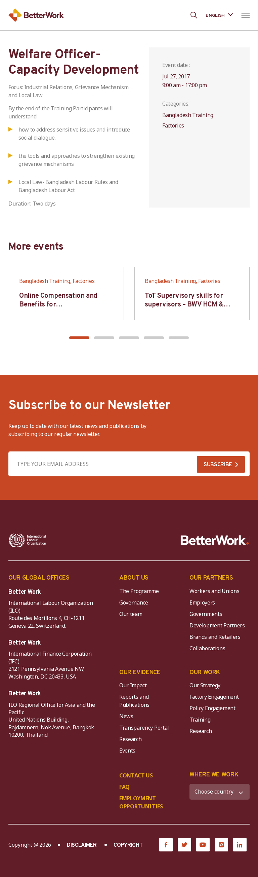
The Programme (139, 591)
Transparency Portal (144, 727)
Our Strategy (204, 685)
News (126, 716)
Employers (202, 602)
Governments (205, 614)
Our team (130, 614)
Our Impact (133, 685)
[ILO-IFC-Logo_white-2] (27, 540)
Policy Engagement (213, 708)
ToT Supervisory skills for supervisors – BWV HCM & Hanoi (184, 305)
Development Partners (217, 625)
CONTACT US (136, 775)
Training (199, 719)
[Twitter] (184, 844)
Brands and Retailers (215, 637)
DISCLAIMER (82, 845)
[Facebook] (166, 844)
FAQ (124, 787)
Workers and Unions (214, 591)
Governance (133, 602)
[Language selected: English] (219, 15)
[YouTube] (203, 844)
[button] (79, 337)
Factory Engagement (214, 696)
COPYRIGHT (128, 845)
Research (130, 739)
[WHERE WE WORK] (219, 792)
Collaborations (207, 648)
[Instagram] (221, 844)
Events (127, 750)
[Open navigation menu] (245, 15)
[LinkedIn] (240, 844)
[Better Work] (215, 540)
